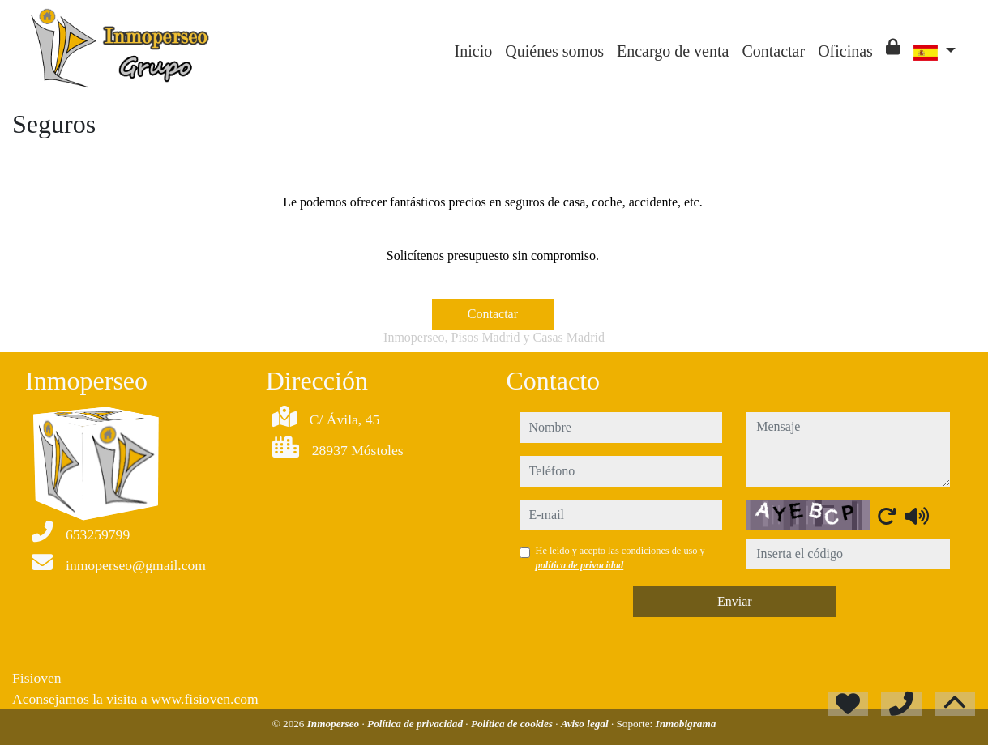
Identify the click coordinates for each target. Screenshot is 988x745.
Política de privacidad (416, 723)
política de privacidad (580, 565)
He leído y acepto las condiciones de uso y (620, 558)
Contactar (773, 51)
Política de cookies (513, 723)
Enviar (734, 601)
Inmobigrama (686, 723)
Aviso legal (586, 723)
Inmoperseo (334, 723)
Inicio (474, 51)
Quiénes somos (554, 51)
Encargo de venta (673, 51)
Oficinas (845, 51)
